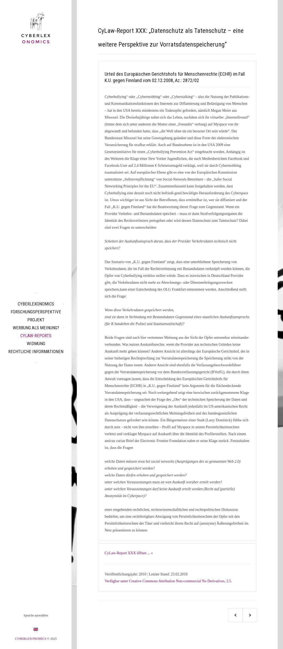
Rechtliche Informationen (35, 351)
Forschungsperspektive (36, 311)
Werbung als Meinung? (36, 327)
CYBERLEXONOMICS (36, 304)
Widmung (36, 343)
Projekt (36, 319)
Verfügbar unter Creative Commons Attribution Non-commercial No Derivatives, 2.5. (168, 581)
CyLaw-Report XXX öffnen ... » (129, 553)
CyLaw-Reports (35, 335)
